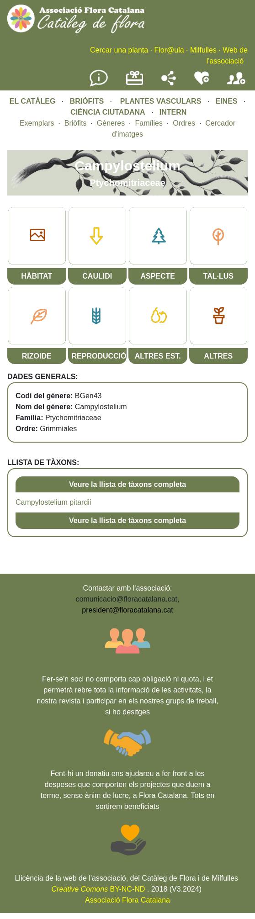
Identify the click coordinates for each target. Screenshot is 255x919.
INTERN (173, 112)
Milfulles (203, 50)
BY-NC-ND (98, 889)
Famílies (148, 123)
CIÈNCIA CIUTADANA (107, 112)
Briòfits (75, 123)
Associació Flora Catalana (127, 900)
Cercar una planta (119, 50)
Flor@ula (169, 50)
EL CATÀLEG (33, 101)
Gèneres (111, 123)
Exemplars (37, 123)
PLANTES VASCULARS (161, 101)
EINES (226, 101)
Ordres (184, 123)
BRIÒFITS (88, 101)
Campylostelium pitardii (53, 502)
